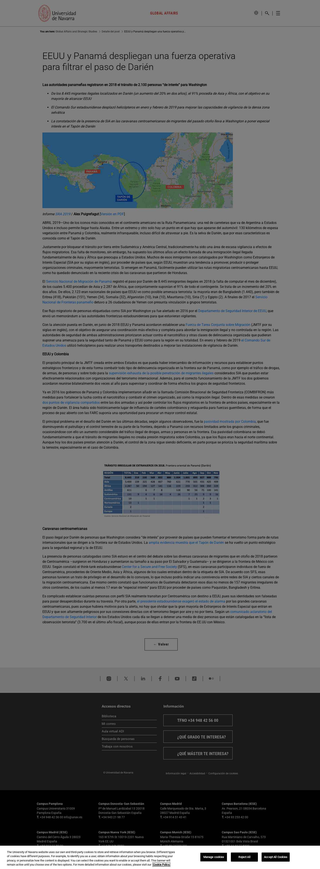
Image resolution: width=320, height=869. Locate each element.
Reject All (244, 857)
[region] (160, 857)
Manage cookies (213, 857)
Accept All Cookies (275, 857)
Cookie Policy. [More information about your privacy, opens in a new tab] (161, 864)
